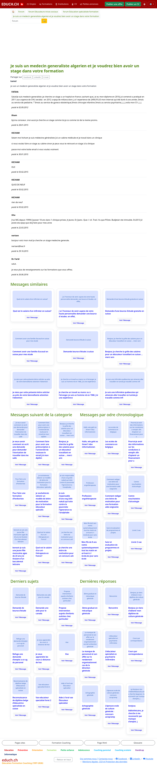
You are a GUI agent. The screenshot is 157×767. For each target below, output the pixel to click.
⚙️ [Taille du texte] (151, 4)
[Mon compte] (144, 4)
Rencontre (113, 608)
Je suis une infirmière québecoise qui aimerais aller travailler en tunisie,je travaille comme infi (121, 395)
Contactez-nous (105, 758)
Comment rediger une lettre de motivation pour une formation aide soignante (113, 501)
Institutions (62, 4)
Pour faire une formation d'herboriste (19, 496)
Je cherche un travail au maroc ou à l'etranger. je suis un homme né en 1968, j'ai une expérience (78, 395)
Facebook (27, 77)
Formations (45, 4)
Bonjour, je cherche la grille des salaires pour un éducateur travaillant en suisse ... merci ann (124, 354)
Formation (52, 750)
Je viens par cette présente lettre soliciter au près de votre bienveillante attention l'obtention (31, 395)
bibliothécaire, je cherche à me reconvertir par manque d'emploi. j (135, 716)
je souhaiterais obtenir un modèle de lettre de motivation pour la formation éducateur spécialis (44, 501)
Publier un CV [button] (133, 4)
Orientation (37, 750)
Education (9, 750)
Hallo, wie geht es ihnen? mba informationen (90, 444)
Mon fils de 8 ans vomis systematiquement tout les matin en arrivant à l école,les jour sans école (90, 550)
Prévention (23, 750)
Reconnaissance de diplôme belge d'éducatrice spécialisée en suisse (20, 703)
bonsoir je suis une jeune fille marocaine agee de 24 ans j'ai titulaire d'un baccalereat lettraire (20, 555)
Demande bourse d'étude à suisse (78, 351)
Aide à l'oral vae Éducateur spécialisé (66, 700)
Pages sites (20, 742)
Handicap (139, 750)
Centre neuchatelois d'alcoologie (134, 499)
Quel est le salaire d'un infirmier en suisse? (32, 311)
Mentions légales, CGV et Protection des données (104, 761)
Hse (67, 654)
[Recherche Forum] (26, 21)
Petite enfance (67, 750)
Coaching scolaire (123, 750)
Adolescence (84, 750)
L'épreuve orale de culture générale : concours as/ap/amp (112, 711)
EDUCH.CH (12, 4)
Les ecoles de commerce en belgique (111, 444)
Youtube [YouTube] (148, 758)
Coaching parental (102, 750)
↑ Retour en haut (63, 759)
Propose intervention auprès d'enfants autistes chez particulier (66, 613)
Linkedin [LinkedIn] (135, 758)
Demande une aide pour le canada (42, 611)
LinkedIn (37, 77)
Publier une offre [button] (114, 4)
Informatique (10, 754)
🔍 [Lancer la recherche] (44, 21)
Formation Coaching (61, 742)
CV (74, 4)
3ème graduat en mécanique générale (89, 611)
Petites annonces (89, 4)
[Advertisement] (78, 45)
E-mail (46, 77)
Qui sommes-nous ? (89, 758)
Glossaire (138, 742)
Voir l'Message (32, 317)
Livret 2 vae (136, 542)
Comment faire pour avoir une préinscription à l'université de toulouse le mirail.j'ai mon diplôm (43, 449)
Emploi (31, 4)
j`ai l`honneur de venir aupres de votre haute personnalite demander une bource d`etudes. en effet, (78, 314)
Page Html (102, 742)
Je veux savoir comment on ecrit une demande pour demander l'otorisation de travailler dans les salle (21, 449)
